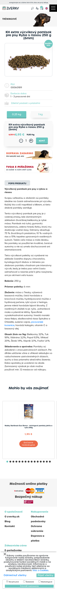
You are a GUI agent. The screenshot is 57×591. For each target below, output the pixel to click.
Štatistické (30, 582)
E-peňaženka (13, 550)
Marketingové (46, 582)
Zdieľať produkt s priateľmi (25, 103)
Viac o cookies (40, 570)
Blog (7, 521)
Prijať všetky (45, 575)
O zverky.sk (12, 516)
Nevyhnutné (14, 582)
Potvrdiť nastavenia (29, 586)
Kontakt (10, 526)
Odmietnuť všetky (15, 575)
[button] (7, 462)
